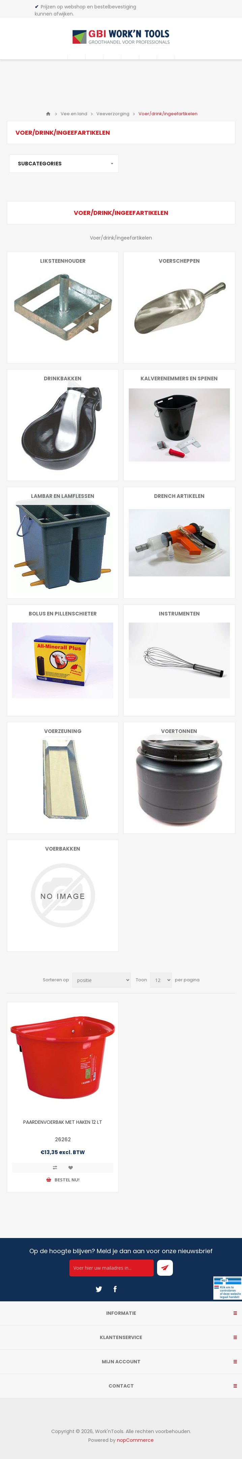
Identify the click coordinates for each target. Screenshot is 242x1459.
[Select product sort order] (101, 980)
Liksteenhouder (63, 260)
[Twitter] (98, 1289)
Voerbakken (62, 848)
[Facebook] (115, 1289)
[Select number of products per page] (161, 980)
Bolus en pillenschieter (63, 613)
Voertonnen (179, 731)
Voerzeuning (63, 731)
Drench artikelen (179, 496)
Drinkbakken (63, 378)
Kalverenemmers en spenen (179, 378)
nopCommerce (135, 1440)
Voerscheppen (179, 260)
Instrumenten (179, 613)
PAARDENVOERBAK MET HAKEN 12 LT (62, 1122)
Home (48, 113)
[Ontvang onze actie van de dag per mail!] (111, 1268)
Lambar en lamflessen (62, 496)
